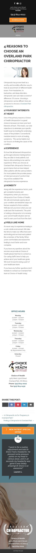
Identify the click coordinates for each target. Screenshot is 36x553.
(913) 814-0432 (19, 386)
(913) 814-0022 (18, 14)
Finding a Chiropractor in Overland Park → (19, 421)
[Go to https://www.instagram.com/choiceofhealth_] (20, 3)
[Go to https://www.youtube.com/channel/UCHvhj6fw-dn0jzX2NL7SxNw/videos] (18, 3)
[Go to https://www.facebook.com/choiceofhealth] (15, 3)
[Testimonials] (18, 457)
